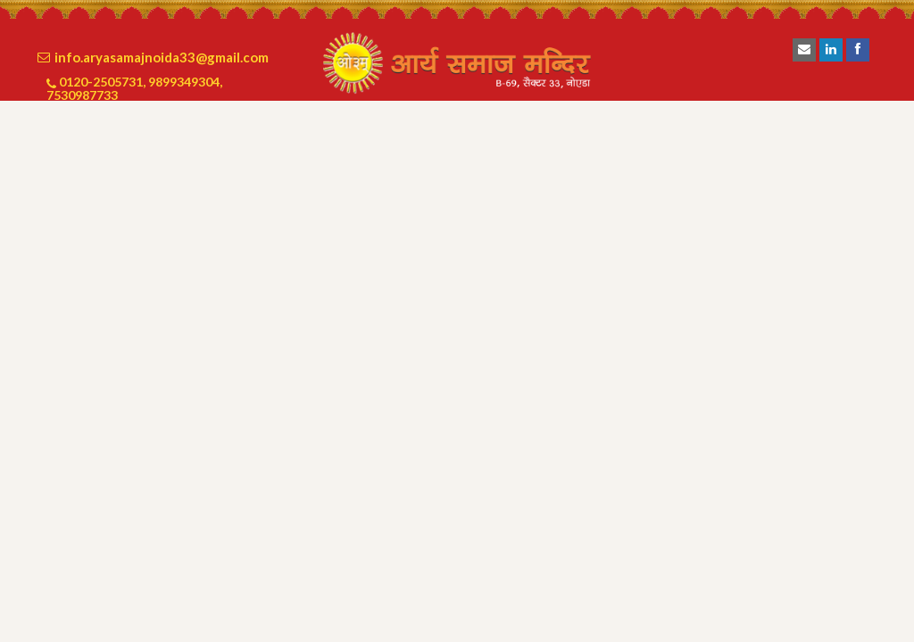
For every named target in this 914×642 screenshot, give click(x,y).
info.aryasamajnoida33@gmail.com (161, 57)
